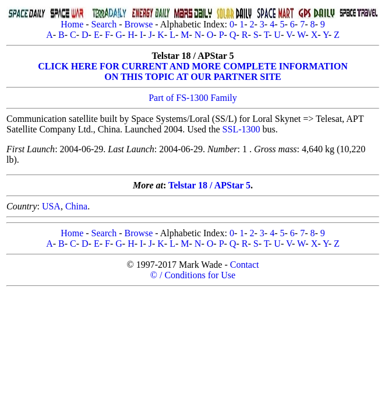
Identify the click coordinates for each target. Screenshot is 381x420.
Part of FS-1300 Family (193, 98)
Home (72, 24)
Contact (244, 265)
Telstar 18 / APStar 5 (209, 185)
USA (51, 206)
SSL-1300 (241, 129)
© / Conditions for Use (192, 275)
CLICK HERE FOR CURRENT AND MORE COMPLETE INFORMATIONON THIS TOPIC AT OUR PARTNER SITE (192, 71)
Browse (138, 24)
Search (104, 24)
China (76, 206)
